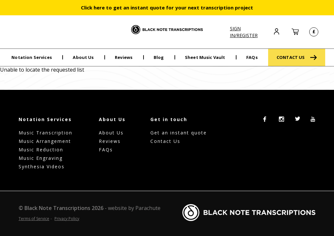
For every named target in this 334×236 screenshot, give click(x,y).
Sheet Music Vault (205, 57)
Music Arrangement (45, 141)
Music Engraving (41, 158)
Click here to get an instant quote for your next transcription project (167, 7)
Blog (159, 57)
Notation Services (31, 57)
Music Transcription (45, 133)
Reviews (123, 57)
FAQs (252, 57)
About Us (83, 57)
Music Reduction (41, 149)
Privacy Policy (66, 218)
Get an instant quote (178, 133)
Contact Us (165, 141)
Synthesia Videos (42, 166)
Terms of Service (34, 218)
